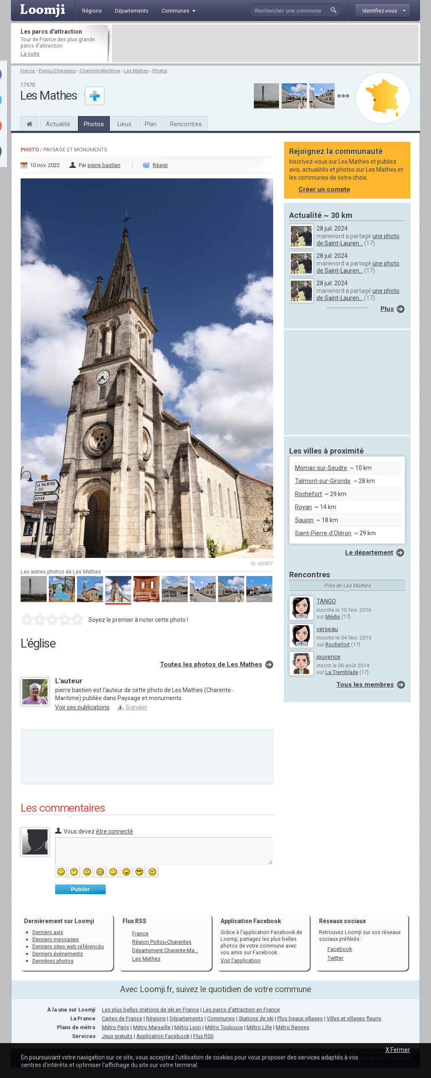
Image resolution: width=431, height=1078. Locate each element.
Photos (159, 71)
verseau (327, 629)
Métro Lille (259, 1027)
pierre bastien (104, 165)
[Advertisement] (265, 43)
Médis (332, 616)
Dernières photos (53, 961)
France (27, 71)
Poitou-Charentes (57, 71)
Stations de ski (256, 1018)
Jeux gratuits (117, 1036)
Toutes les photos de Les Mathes (211, 664)
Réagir (160, 165)
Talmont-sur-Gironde (323, 481)
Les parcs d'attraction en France (241, 1009)
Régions (156, 1018)
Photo (30, 149)
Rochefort (308, 494)
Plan (151, 124)
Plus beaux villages (300, 1018)
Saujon (304, 520)
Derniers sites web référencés (68, 946)
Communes (221, 1018)
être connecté (114, 831)
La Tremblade (341, 672)
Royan (303, 507)
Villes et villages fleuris (354, 1018)
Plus (387, 309)
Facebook (339, 949)
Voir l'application (241, 960)
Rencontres (186, 124)
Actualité (58, 124)
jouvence (329, 656)
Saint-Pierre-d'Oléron (323, 533)
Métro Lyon (187, 1027)
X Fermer (398, 1049)
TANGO (326, 601)
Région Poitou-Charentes (162, 942)
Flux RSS (134, 921)
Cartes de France (122, 1018)
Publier (80, 889)
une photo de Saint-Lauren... (358, 240)
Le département (369, 552)
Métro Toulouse (224, 1027)
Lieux (124, 124)
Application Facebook (162, 1036)
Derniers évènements (57, 954)
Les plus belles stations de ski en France (150, 1009)
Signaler (136, 707)
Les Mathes (136, 71)
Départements (186, 1018)
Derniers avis (47, 932)
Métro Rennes (292, 1027)
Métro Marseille (151, 1027)
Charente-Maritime (100, 71)
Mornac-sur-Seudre (321, 468)
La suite (30, 53)
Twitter (335, 958)
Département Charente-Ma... (165, 950)
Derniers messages (55, 939)
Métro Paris (115, 1027)
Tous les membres (365, 684)
